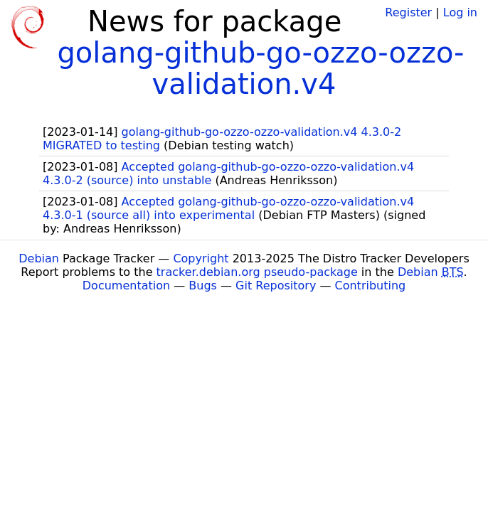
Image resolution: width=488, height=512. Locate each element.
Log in (460, 12)
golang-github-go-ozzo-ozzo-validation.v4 (260, 68)
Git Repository (275, 285)
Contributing (370, 285)
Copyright (200, 258)
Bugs (203, 285)
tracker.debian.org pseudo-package (257, 272)
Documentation (126, 285)
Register (408, 12)
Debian (38, 258)
